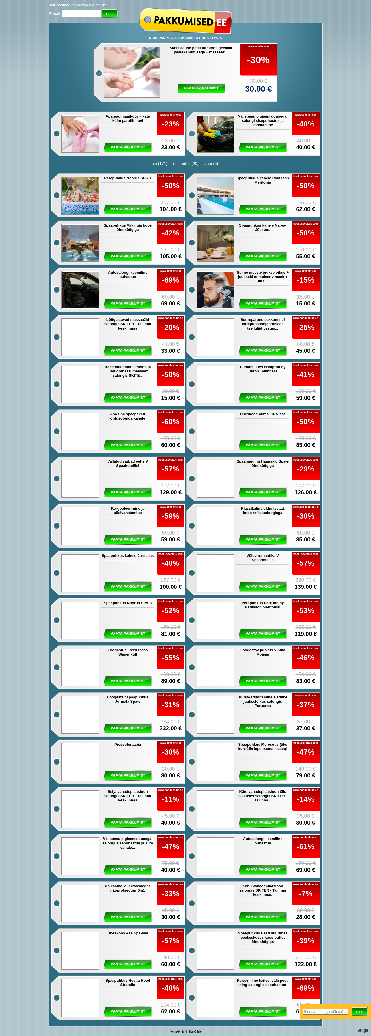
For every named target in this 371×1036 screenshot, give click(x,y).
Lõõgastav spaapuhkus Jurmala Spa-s (127, 699)
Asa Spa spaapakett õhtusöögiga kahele (127, 416)
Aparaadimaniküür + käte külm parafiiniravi (128, 118)
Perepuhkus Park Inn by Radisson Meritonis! (262, 605)
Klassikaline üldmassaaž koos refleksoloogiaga (262, 510)
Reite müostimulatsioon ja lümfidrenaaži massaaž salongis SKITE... (128, 371)
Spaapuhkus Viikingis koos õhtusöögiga (128, 227)
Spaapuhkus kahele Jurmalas (128, 555)
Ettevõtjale (195, 1031)
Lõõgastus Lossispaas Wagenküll (128, 652)
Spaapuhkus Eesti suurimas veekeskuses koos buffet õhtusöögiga (262, 937)
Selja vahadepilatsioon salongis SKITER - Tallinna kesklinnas (127, 795)
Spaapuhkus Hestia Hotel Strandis (127, 982)
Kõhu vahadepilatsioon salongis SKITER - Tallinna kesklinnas (262, 890)
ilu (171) (160, 163)
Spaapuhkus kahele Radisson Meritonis (263, 180)
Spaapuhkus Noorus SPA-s (128, 603)
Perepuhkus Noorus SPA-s (127, 178)
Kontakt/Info (176, 1031)
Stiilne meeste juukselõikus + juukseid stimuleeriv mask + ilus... (263, 276)
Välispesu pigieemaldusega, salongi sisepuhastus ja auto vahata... (127, 843)
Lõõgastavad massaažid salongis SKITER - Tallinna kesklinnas (127, 323)
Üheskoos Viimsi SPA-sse (262, 414)
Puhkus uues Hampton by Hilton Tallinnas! (263, 369)
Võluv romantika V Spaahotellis (263, 557)
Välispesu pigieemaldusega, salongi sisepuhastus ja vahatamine (262, 120)
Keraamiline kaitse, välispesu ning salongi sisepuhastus (263, 982)
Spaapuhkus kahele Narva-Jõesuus (262, 227)
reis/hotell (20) (186, 163)
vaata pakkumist (201, 88)
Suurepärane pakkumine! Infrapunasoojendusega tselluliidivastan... (263, 323)
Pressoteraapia (127, 744)
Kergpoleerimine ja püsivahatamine (127, 510)
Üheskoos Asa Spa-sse (127, 933)
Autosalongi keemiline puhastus (128, 274)
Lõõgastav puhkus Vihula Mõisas (262, 652)
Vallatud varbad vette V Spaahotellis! (127, 463)
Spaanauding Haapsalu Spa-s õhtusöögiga (263, 463)
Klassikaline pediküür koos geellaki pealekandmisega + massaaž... (201, 50)
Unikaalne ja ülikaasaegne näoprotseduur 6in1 (128, 888)
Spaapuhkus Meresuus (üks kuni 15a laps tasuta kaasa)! (262, 746)
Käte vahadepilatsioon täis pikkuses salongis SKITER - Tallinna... (262, 795)
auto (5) (211, 163)
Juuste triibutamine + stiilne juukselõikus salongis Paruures (262, 701)
